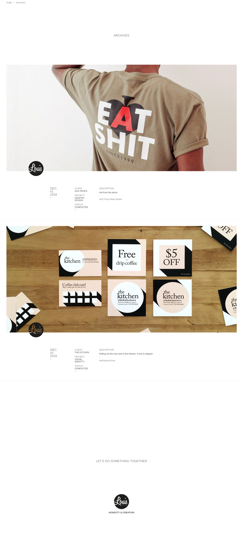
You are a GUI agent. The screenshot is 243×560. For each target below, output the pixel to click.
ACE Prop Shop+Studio (110, 199)
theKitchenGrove (107, 360)
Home (9, 3)
